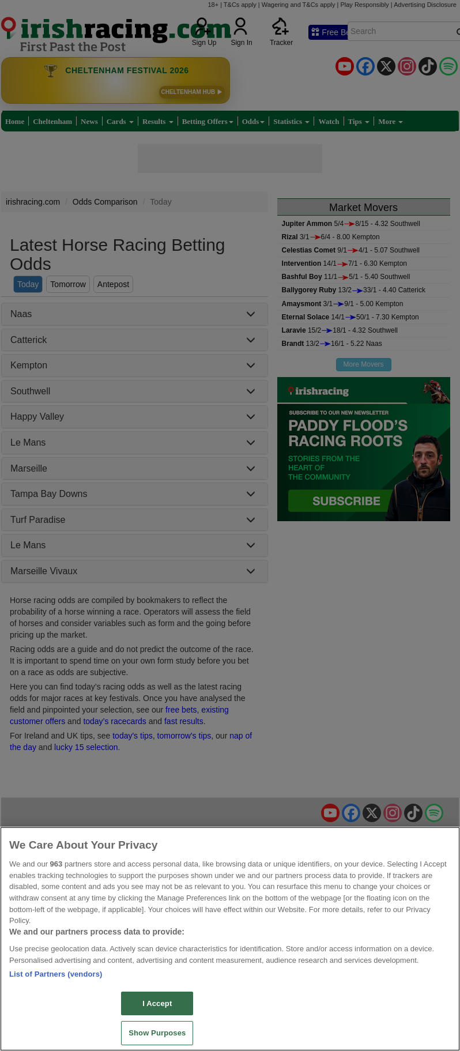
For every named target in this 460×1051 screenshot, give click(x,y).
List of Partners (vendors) (56, 974)
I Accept (157, 1003)
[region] (230, 939)
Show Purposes (157, 1033)
